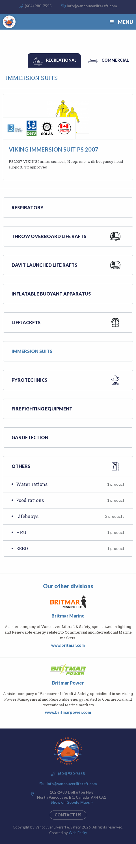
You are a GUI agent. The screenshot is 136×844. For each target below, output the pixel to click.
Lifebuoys (70, 516)
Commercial (115, 60)
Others (21, 466)
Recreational (61, 60)
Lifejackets (26, 322)
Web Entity (78, 832)
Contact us (68, 814)
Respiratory (28, 207)
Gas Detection (30, 437)
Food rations (70, 500)
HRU (70, 532)
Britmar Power (68, 682)
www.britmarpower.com (68, 712)
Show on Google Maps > (72, 802)
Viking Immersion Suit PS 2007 (53, 149)
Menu (120, 22)
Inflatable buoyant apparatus (51, 293)
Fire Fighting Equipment (42, 408)
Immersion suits (32, 351)
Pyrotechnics (29, 380)
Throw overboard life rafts (49, 236)
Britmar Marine (68, 615)
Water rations (70, 484)
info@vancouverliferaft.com (92, 6)
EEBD (70, 548)
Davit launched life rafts (44, 265)
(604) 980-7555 (38, 6)
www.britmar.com (68, 645)
